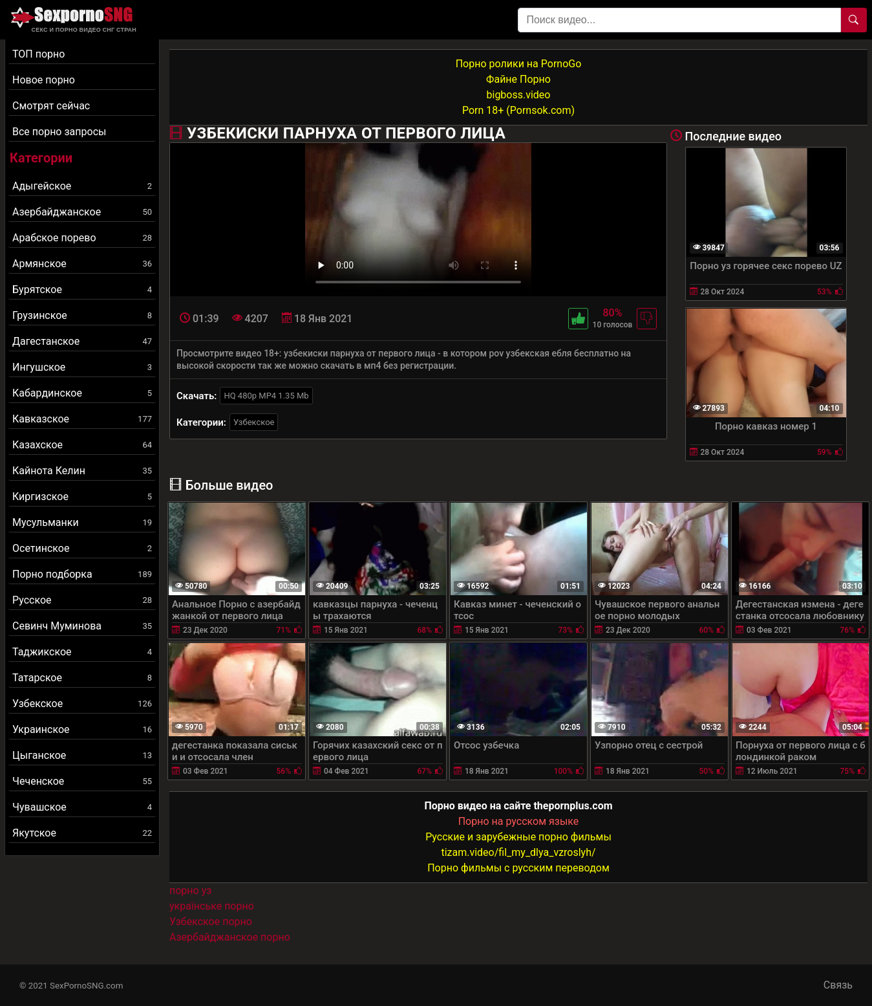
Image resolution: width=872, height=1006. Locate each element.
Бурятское (82, 289)
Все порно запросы (59, 132)
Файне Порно (518, 79)
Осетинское (82, 548)
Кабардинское (82, 393)
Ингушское (82, 367)
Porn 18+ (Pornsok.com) (518, 110)
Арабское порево (82, 238)
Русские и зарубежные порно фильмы (518, 837)
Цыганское (82, 755)
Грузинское (82, 315)
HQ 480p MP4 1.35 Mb (266, 395)
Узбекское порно (210, 921)
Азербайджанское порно (229, 937)
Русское (82, 600)
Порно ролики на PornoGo (519, 64)
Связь (838, 985)
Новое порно (43, 80)
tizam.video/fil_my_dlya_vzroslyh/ (518, 852)
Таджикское (82, 652)
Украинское (82, 729)
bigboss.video (519, 95)
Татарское (82, 678)
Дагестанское (82, 341)
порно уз (190, 890)
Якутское (82, 833)
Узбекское (82, 703)
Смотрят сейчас (51, 106)
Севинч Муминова (82, 626)
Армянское (82, 263)
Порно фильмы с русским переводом (518, 868)
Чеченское (82, 781)
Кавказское (82, 419)
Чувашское (82, 807)
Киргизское (82, 496)
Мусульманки (82, 522)
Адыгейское (82, 186)
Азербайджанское (82, 212)
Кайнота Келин (82, 471)
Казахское (82, 445)
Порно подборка (82, 574)
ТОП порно (38, 54)
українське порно (211, 906)
